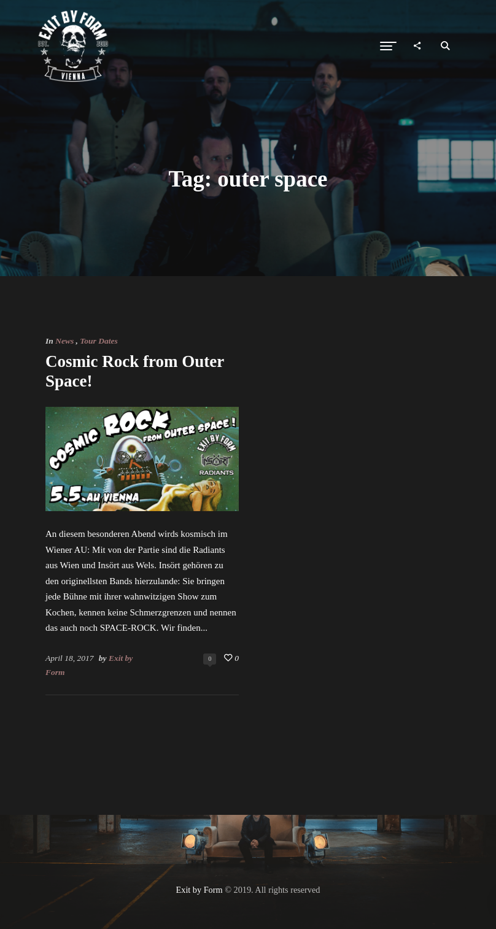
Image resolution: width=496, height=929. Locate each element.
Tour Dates (98, 340)
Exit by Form (199, 890)
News (64, 340)
